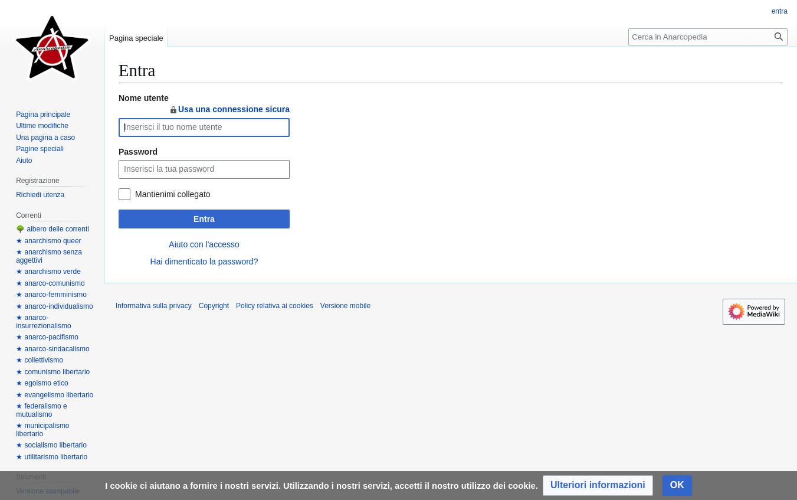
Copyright (214, 306)
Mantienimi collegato (173, 194)
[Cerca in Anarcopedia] (708, 36)
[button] (598, 485)
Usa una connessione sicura (229, 109)
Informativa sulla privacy (154, 306)
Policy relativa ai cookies (274, 306)
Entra (204, 219)
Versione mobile (345, 306)
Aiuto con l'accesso (204, 244)
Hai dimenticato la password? (204, 261)
